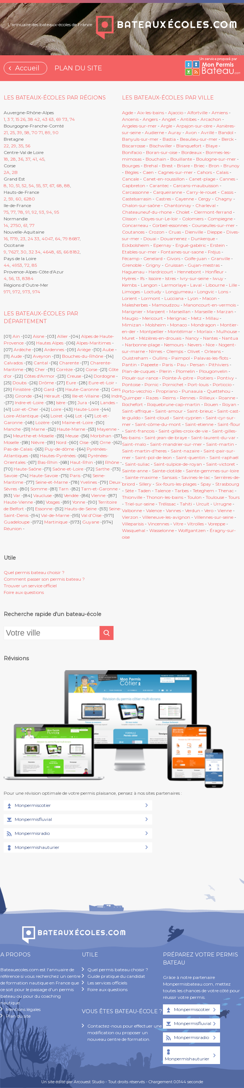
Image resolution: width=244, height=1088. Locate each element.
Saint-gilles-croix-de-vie (183, 431)
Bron (214, 165)
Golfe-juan (195, 258)
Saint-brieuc (200, 411)
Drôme (46, 382)
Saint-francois (139, 431)
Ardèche (22, 349)
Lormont (150, 298)
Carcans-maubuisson (196, 185)
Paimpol (180, 358)
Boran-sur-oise (161, 152)
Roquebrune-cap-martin (173, 404)
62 (26, 199)
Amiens (220, 112)
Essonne (43, 508)
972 (16, 291)
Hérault (52, 396)
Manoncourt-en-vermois (210, 305)
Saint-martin (220, 444)
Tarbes (182, 490)
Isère (60, 402)
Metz (196, 318)
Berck (228, 139)
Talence (163, 490)
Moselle (11, 442)
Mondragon (203, 325)
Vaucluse (42, 495)
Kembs (129, 285)
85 (34, 265)
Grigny (153, 265)
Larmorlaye (173, 285)
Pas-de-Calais (18, 449)
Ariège (84, 349)
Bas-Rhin (47, 462)
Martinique (55, 522)
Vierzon (130, 517)
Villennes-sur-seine (213, 517)
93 (41, 212)
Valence (154, 510)
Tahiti (186, 504)
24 (30, 238)
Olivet (193, 351)
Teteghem (203, 490)
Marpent (156, 311)
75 (6, 212)
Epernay (162, 245)
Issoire (155, 278)
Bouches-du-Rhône (82, 356)
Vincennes (158, 523)
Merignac (177, 318)
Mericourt (152, 318)
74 (72, 119)
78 (20, 212)
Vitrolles (195, 523)
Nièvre (37, 442)
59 (10, 199)
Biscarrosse (133, 145)
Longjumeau (179, 291)
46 (45, 252)
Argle (166, 126)
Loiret (56, 416)
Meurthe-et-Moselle (33, 435)
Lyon (193, 298)
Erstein (217, 245)
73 (64, 119)
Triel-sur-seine (139, 504)
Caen (148, 172)
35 (20, 145)
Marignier (132, 311)
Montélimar (180, 331)
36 (20, 159)
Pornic (151, 384)
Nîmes (155, 351)
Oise (83, 442)
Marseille (204, 311)
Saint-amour (169, 411)
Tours (234, 497)
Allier (62, 336)
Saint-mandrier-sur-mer (176, 444)
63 (51, 119)
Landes (107, 402)
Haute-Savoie (43, 475)
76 (11, 252)
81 (72, 252)
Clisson (129, 218)
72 (26, 265)
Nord (61, 442)
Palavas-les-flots (211, 358)
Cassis (227, 192)
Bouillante (181, 159)
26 (22, 119)
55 (38, 185)
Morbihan (100, 435)
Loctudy (152, 291)
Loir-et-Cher (25, 409)
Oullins (159, 358)
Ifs (142, 278)
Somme (38, 488)
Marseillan (180, 311)
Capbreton (133, 185)
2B (15, 172)
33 (36, 238)
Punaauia (192, 391)
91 (27, 212)
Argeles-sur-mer (139, 126)
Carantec (159, 185)
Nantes (210, 338)
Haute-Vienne (18, 502)
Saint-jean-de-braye (165, 437)
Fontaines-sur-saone (182, 252)
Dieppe (214, 232)
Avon (191, 132)
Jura (82, 402)
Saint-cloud (156, 417)
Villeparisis (133, 523)
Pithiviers (219, 364)
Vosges (53, 502)
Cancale (130, 179)
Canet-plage (202, 179)
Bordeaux (191, 152)
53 (19, 265)
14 (6, 225)
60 (18, 199)
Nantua (230, 338)
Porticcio (222, 384)
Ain (16, 336)
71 (41, 132)
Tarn (64, 488)
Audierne (154, 132)
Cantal (41, 362)
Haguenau (133, 271)
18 (6, 159)
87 (77, 238)
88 (67, 185)
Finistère (22, 389)
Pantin (129, 364)
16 (6, 238)
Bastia (169, 139)
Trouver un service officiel (30, 585)
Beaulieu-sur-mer (198, 139)
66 (66, 252)
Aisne (38, 336)
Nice (210, 344)
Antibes (188, 119)
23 (22, 238)
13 (18, 278)
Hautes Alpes (49, 343)
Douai (149, 238)
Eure (71, 382)
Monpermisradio (28, 833)
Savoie (10, 475)
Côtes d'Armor (39, 376)
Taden (144, 490)
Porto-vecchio (137, 391)
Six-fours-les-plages (176, 484)
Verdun (192, 510)
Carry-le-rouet (201, 192)
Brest (167, 165)
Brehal (151, 165)
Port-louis (198, 384)
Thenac (226, 490)
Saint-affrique (136, 411)
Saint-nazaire (185, 451)
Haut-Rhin (81, 462)
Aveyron (42, 356)
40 (45, 238)
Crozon (156, 232)
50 (18, 225)
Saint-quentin (190, 457)
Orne (105, 442)
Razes (152, 397)
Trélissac (167, 504)
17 (12, 238)
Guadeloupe (16, 522)
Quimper (132, 397)
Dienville (194, 232)
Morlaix (204, 331)
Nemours (174, 344)
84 (31, 278)
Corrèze (64, 369)
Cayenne (184, 199)
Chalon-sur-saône (141, 205)
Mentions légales (23, 1009)
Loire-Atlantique (21, 416)
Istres (170, 278)
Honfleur (214, 271)
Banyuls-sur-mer (140, 139)
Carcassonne (135, 192)
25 (12, 132)
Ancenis (130, 119)
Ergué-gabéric (190, 245)
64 (57, 238)
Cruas (174, 232)
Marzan (225, 311)
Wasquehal (133, 530)
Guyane (90, 522)
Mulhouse (226, 331)
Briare (183, 165)
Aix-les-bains (150, 112)
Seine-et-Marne (51, 482)
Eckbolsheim (135, 245)
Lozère (42, 422)
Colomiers (192, 218)
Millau (212, 318)
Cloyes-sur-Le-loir (159, 218)
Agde (127, 112)
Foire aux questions (24, 592)
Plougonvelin (213, 371)
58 (26, 132)
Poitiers (205, 378)
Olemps (174, 351)
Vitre (178, 523)
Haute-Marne (71, 429)
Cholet (183, 212)
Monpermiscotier (28, 805)
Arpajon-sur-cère (194, 126)
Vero (208, 510)
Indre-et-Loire (29, 402)
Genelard (153, 258)
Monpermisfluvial (29, 819)
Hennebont (189, 271)
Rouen (211, 404)
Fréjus (214, 252)
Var (16, 495)
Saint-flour (228, 424)
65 (58, 252)
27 (12, 225)
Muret (128, 338)
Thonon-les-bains (164, 497)
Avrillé (207, 132)
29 (13, 145)
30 (24, 252)
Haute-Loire (86, 409)
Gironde (23, 396)
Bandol (225, 132)
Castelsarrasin (136, 199)
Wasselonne (161, 530)
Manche (12, 429)
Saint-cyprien (187, 417)
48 (51, 252)
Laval (196, 285)
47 (50, 238)
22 (6, 145)
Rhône (112, 462)
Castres (163, 199)
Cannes (227, 179)
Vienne (98, 495)
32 (31, 252)
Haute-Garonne (82, 389)
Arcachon (211, 119)
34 (38, 252)
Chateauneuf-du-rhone (147, 212)
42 (37, 119)
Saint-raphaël (223, 457)
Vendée (71, 495)
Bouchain (156, 159)
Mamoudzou (165, 305)
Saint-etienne (199, 424)
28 (13, 159)
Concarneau (135, 225)
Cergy (204, 199)
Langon (149, 285)
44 (7, 265)
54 (31, 185)
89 (47, 132)
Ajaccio (175, 112)
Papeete (149, 364)
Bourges (131, 165)
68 (59, 185)
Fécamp (130, 258)
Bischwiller (160, 145)
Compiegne (220, 218)
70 (35, 132)
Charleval (205, 205)
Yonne (78, 502)
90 (56, 132)
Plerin (165, 371)
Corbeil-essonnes (170, 225)
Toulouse (215, 497)
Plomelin (185, 371)
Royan (229, 404)
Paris (75, 475)
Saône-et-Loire (67, 469)
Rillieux (207, 397)
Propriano (167, 391)
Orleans (212, 351)
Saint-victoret (220, 464)
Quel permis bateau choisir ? (34, 572)
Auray (174, 132)
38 (30, 119)
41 (34, 159)
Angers (150, 119)
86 (71, 238)
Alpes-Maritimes (93, 343)
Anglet (169, 119)
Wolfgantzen (192, 530)
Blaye (211, 145)
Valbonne (132, 510)
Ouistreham (135, 358)
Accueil (27, 68)
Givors (173, 258)
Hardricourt (161, 271)
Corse (91, 369)
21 (6, 132)
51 (18, 185)
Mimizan (131, 325)
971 (7, 291)
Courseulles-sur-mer (213, 225)
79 (65, 238)
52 (24, 185)
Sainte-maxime (141, 477)
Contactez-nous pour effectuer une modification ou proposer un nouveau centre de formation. (124, 1032)
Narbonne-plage (142, 344)
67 (51, 185)
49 (14, 265)
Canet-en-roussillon (164, 179)
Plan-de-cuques (138, 371)
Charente (69, 362)
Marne (38, 429)
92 (34, 212)
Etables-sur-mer (139, 252)
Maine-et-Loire (77, 422)
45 (41, 159)
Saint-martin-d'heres (144, 451)
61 (25, 225)
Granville (220, 258)
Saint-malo (134, 444)
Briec (199, 165)
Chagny (223, 199)
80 (32, 199)
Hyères (129, 278)
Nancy (192, 338)
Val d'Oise (91, 515)
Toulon (194, 497)
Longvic (205, 291)
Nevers (195, 344)
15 (17, 119)
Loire (56, 409)
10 (11, 185)
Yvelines (88, 482)
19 (16, 238)
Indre (116, 396)
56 (27, 145)
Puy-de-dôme (59, 449)
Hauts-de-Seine (81, 508)
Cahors (204, 172)
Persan (197, 364)
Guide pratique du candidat (116, 976)
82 (77, 252)
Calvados (13, 362)
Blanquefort (189, 145)
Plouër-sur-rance (140, 378)
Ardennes (54, 349)
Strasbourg (227, 484)
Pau (181, 364)
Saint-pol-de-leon (153, 457)
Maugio (130, 318)
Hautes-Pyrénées (58, 455)
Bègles (132, 172)
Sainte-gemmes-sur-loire (212, 470)
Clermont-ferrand (213, 212)
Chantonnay (177, 205)
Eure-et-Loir (101, 382)
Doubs (20, 382)
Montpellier (152, 331)
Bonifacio (132, 152)
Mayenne (106, 429)
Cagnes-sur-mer (175, 172)
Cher (40, 369)
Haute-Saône (27, 469)
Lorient (129, 298)
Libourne (215, 285)
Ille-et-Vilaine (85, 396)
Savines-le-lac (195, 477)
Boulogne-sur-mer (216, 159)
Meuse (72, 435)
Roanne (227, 397)
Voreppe (216, 523)
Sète (129, 490)
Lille (233, 285)
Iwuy (218, 278)
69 (58, 119)
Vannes (173, 510)
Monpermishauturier (32, 847)
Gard (48, 389)
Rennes (187, 397)
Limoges (131, 291)
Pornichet (173, 384)
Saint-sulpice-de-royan (178, 464)
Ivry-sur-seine (194, 278)
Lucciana (174, 298)
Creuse (74, 376)
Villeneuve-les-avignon (166, 517)
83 (25, 278)
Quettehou (218, 391)
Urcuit (202, 504)
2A (7, 172)
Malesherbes (135, 305)
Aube (108, 349)
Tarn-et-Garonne (99, 488)
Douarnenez (173, 238)
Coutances (133, 232)
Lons (223, 291)
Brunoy (231, 165)
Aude (16, 356)
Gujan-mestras (204, 265)
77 (13, 212)
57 (45, 185)
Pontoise (131, 384)
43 (45, 119)
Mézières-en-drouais (160, 338)
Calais (222, 172)
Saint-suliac (137, 464)
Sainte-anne (135, 470)
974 (36, 291)
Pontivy (225, 378)
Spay (206, 484)
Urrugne (222, 504)
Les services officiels (107, 983)
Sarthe (102, 469)
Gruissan (174, 265)
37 (27, 159)
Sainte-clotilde (167, 470)
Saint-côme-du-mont (158, 424)
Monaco (178, 325)
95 (56, 212)
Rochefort (132, 404)
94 (49, 212)
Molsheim (155, 325)
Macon (209, 298)
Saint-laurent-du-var (213, 437)
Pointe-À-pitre (177, 378)
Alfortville (197, 112)
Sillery (146, 484)
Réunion (13, 528)
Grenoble (132, 265)
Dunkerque (203, 238)
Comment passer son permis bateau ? (44, 579)
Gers (116, 389)
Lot (78, 416)
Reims (169, 397)
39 (19, 132)
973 (26, 291)
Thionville (132, 497)
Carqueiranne (167, 192)
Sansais (169, 477)
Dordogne (104, 376)
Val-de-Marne (55, 515)
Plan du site (18, 1016)
